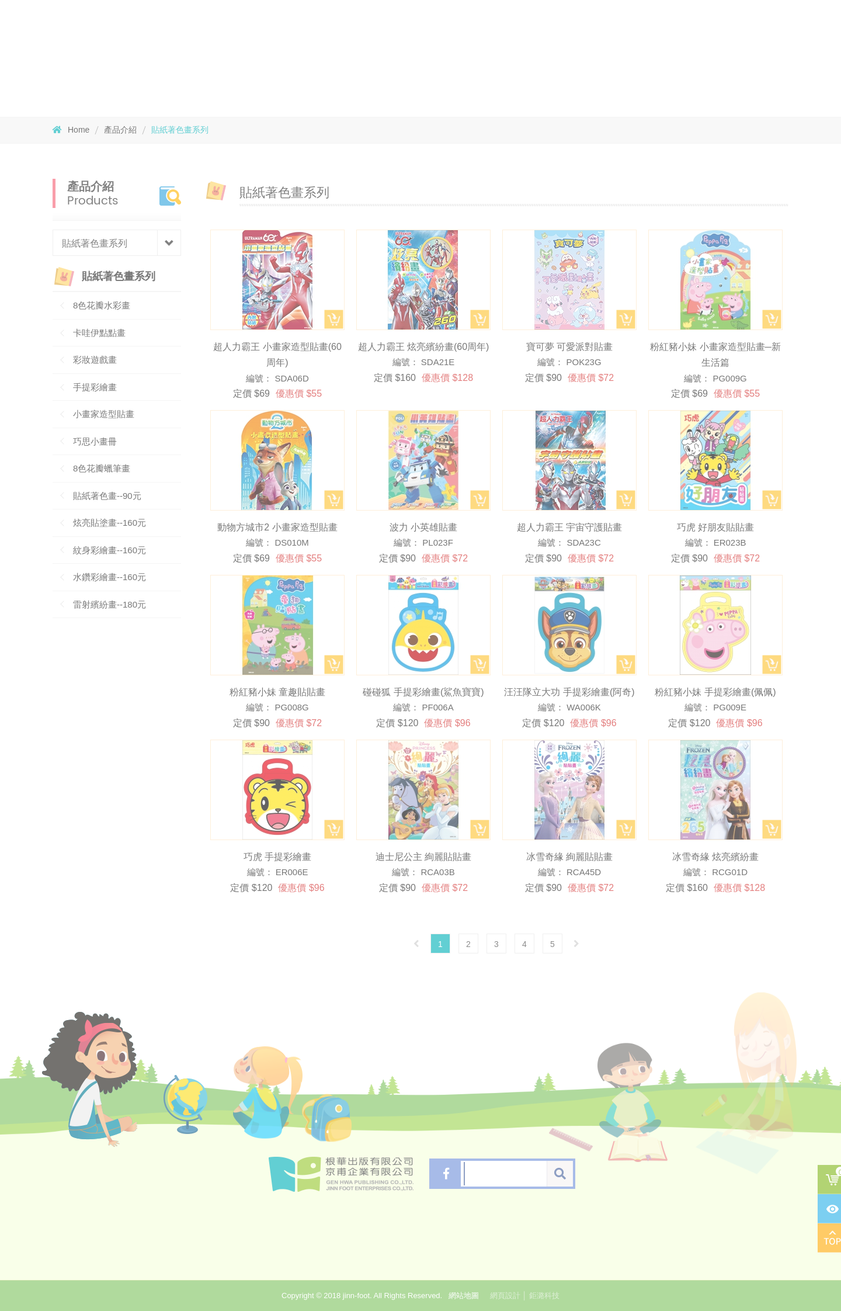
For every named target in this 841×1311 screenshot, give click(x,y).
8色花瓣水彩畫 (101, 305)
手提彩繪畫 (95, 387)
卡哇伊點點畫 (99, 333)
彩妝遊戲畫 (95, 360)
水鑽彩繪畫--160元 (109, 577)
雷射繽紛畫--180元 (109, 604)
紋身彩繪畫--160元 (109, 550)
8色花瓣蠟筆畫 (101, 468)
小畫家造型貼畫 (103, 414)
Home (71, 129)
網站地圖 (464, 1295)
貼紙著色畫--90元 (107, 496)
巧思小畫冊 (95, 441)
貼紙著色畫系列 (179, 129)
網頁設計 (505, 1295)
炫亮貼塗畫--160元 (109, 523)
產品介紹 (120, 129)
